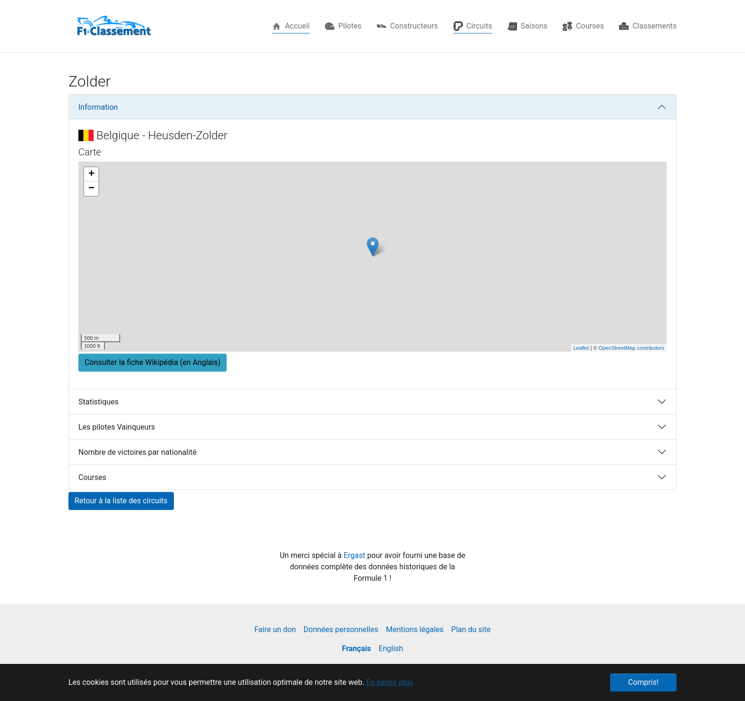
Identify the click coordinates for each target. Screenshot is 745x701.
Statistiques (98, 401)
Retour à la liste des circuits (121, 500)
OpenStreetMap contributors (631, 348)
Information (98, 107)
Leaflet (581, 348)
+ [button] (91, 174)
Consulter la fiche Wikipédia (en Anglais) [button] (152, 362)
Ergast (355, 555)
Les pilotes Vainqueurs (116, 427)
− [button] (91, 189)
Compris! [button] (643, 682)
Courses (92, 477)
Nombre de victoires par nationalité (137, 452)
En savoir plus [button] (389, 682)
